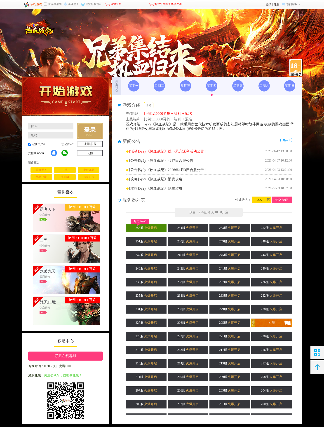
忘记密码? (67, 144)
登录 (268, 4)
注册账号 (90, 144)
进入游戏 (281, 200)
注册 (276, 4)
